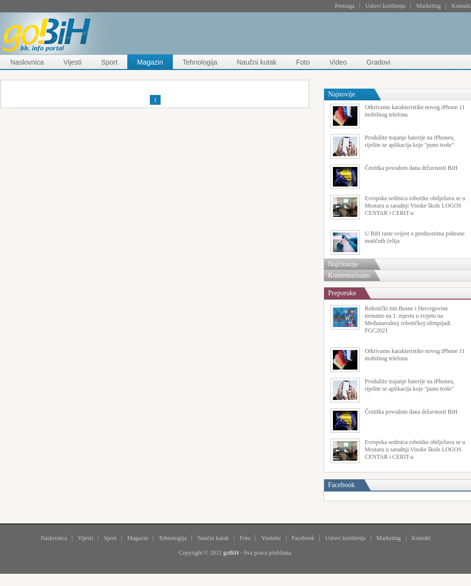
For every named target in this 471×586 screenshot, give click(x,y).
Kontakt (461, 5)
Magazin (150, 62)
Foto (303, 62)
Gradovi (378, 62)
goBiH (231, 552)
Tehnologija (200, 62)
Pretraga (344, 5)
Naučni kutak (257, 62)
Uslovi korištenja (385, 5)
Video (338, 62)
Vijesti (72, 62)
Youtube (271, 538)
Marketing (428, 5)
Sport (109, 62)
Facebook (303, 538)
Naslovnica (27, 62)
